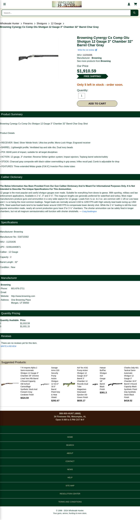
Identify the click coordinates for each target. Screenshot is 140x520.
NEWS (70, 469)
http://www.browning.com (23, 296)
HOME (70, 437)
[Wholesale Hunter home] (67, 4)
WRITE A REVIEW (8, 346)
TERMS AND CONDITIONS (70, 502)
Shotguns (42, 23)
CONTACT (70, 461)
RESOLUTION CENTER (70, 494)
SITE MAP (70, 486)
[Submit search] (134, 13)
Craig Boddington (89, 211)
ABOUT (70, 453)
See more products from (94, 61)
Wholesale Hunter (9, 23)
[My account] (129, 4)
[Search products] (66, 13)
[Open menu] (5, 4)
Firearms (28, 23)
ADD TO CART (97, 103)
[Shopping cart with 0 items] (135, 4)
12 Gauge (56, 23)
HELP (70, 477)
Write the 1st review (87, 50)
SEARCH (70, 445)
